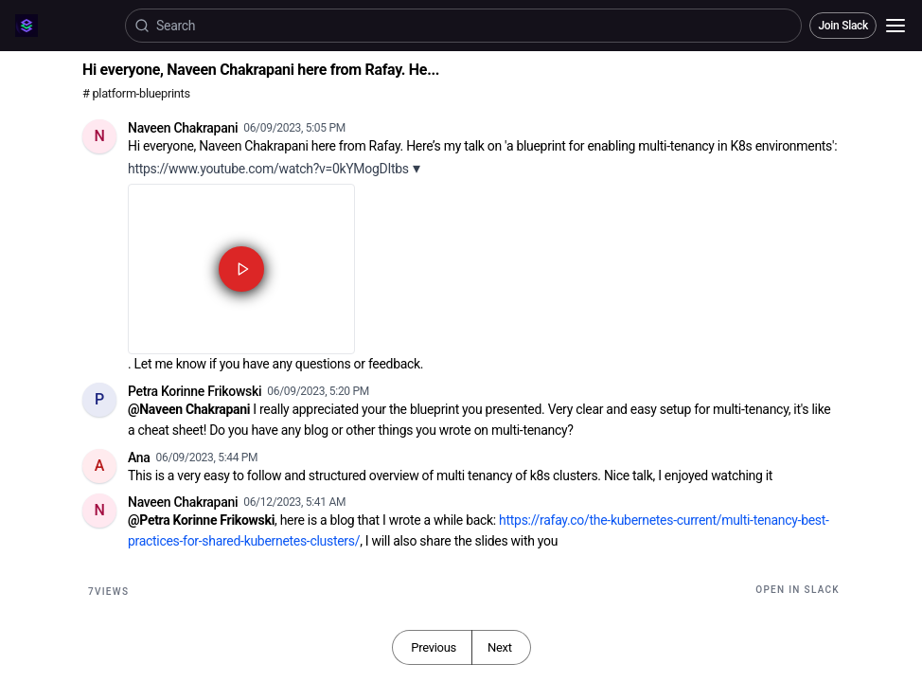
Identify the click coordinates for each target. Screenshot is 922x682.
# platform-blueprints (136, 93)
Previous (433, 647)
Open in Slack (797, 589)
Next (500, 647)
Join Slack (843, 25)
